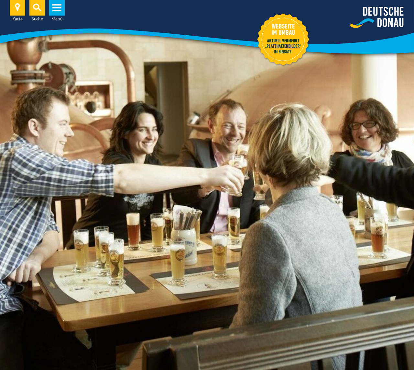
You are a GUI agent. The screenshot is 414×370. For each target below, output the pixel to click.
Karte (17, 11)
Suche (37, 11)
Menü (57, 11)
